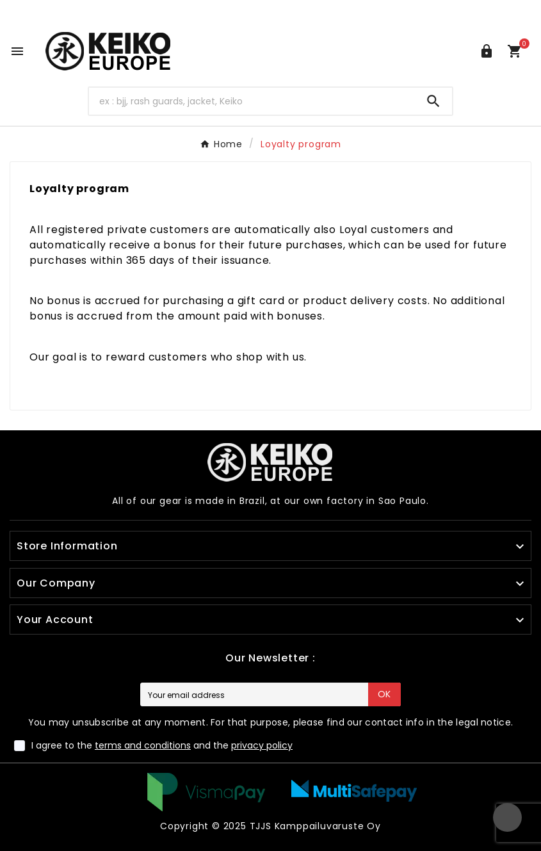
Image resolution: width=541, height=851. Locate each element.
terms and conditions (143, 745)
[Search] (252, 101)
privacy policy (262, 745)
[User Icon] (486, 51)
